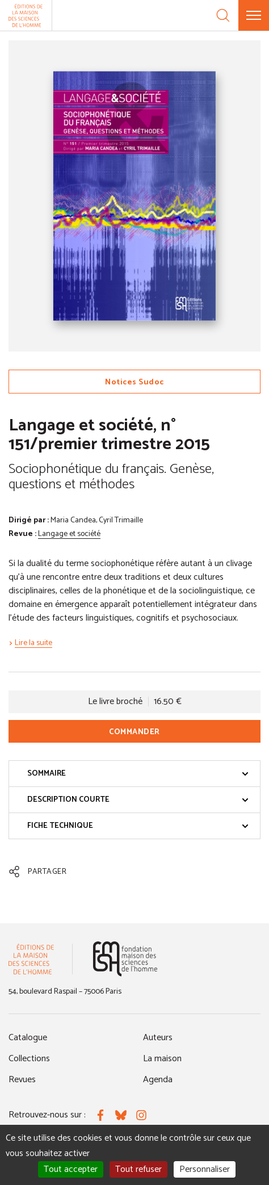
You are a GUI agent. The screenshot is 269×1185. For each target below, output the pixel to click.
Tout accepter (71, 1169)
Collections (29, 1058)
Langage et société (69, 534)
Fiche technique (138, 825)
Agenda (158, 1079)
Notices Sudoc (134, 382)
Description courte (138, 799)
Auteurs (158, 1037)
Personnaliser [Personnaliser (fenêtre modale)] (204, 1169)
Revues (22, 1079)
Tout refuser (138, 1169)
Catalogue (28, 1037)
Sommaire (138, 773)
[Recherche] (223, 15)
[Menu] (253, 15)
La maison (162, 1058)
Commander (134, 732)
